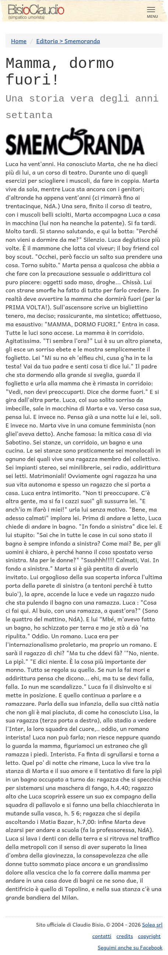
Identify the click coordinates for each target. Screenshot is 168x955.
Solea (152, 924)
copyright (149, 936)
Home (19, 40)
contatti (102, 936)
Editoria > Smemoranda (68, 40)
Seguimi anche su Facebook (130, 947)
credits (124, 936)
